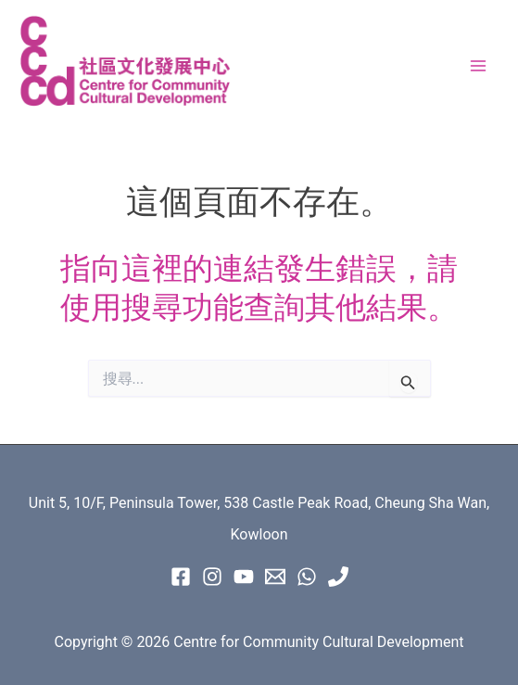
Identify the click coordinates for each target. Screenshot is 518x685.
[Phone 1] (338, 576)
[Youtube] (244, 576)
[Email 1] (275, 576)
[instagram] (212, 576)
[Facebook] (181, 576)
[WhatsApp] (307, 576)
